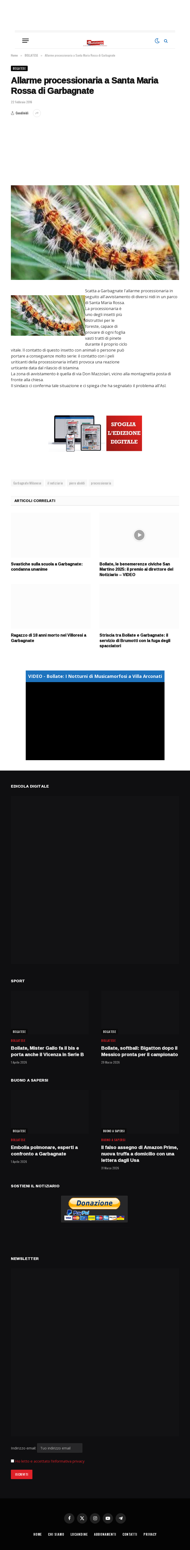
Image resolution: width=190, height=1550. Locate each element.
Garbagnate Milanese (27, 483)
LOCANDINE (79, 1534)
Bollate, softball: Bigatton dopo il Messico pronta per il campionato (139, 1051)
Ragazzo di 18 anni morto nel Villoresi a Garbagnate (48, 638)
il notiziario (55, 483)
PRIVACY (150, 1534)
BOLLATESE (19, 68)
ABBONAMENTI (105, 1534)
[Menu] (25, 40)
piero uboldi (77, 483)
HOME (37, 1534)
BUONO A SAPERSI (114, 1131)
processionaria (101, 483)
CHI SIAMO (56, 1534)
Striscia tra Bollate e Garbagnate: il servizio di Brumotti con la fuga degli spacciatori (134, 641)
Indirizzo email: (46, 1447)
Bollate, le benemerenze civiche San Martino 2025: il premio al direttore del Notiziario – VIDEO (136, 570)
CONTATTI (130, 1534)
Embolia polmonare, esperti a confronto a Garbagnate (44, 1150)
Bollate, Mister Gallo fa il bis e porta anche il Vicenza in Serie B (47, 1051)
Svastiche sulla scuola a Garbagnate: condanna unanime (47, 567)
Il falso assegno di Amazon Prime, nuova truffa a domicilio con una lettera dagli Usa (139, 1153)
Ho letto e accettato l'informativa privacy (50, 1461)
